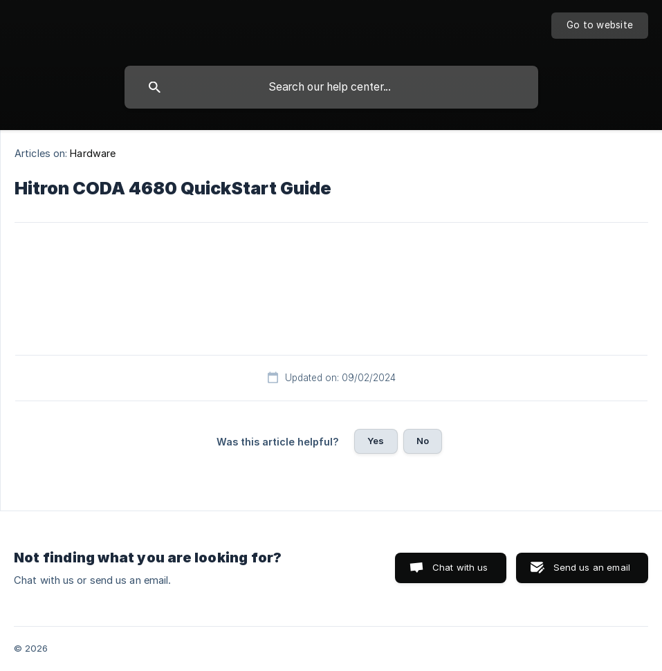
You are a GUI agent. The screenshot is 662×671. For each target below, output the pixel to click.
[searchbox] (331, 87)
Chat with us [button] (460, 567)
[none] (599, 25)
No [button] (422, 440)
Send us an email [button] (591, 567)
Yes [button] (375, 440)
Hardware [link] (93, 153)
